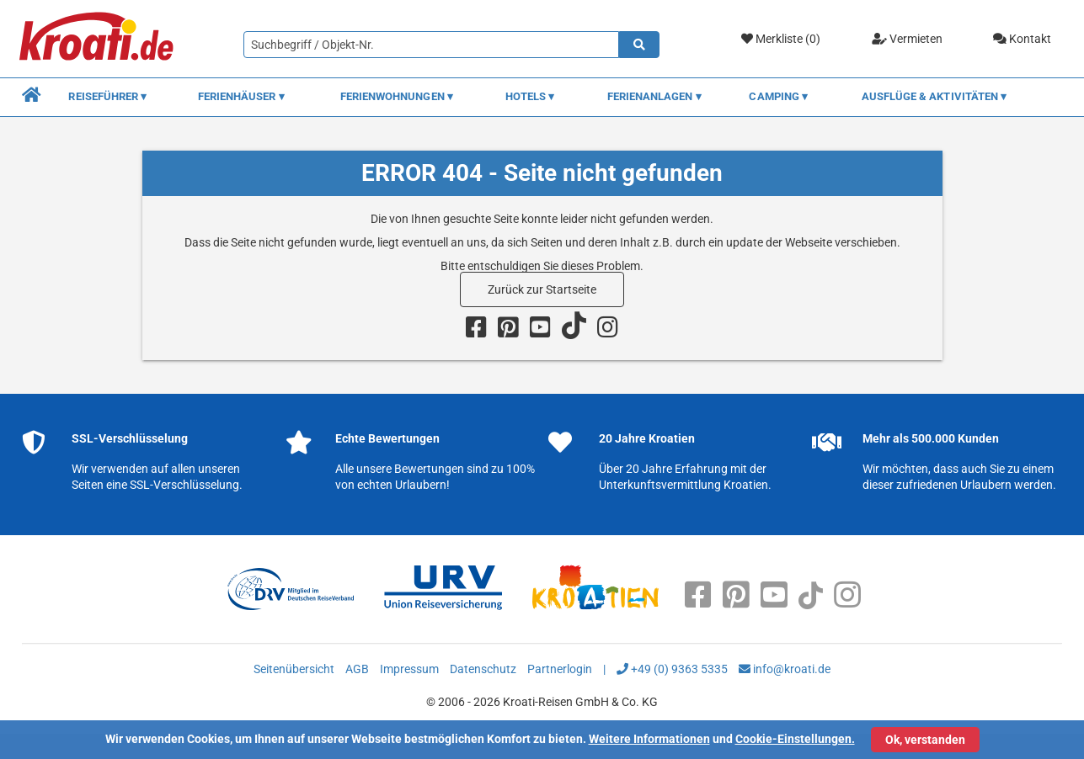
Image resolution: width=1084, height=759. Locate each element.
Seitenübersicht (294, 669)
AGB (357, 669)
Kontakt (1022, 38)
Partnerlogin (559, 669)
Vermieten (907, 38)
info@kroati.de (784, 669)
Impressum (409, 669)
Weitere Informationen (649, 739)
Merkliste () (780, 39)
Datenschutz (483, 669)
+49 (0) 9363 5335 (672, 669)
